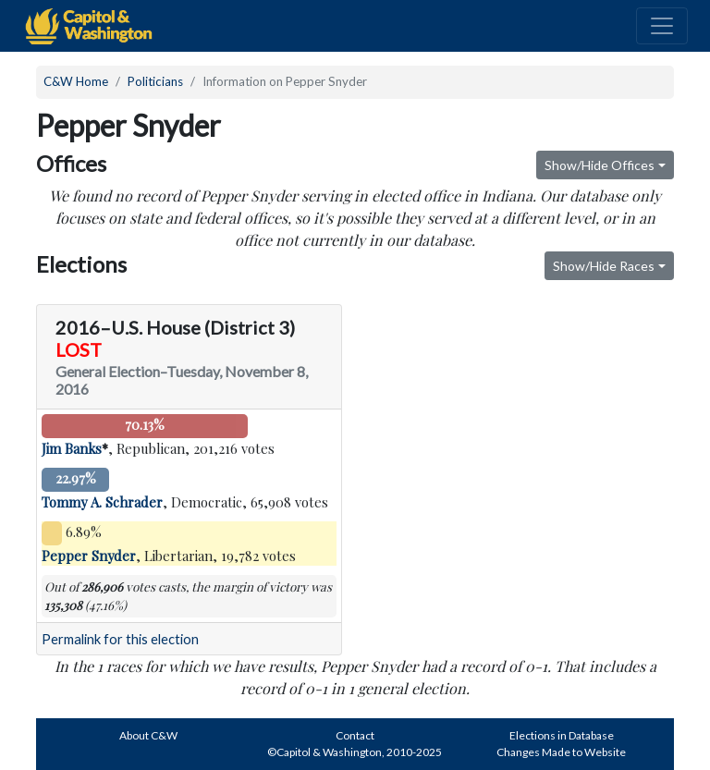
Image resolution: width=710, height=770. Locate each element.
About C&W (148, 735)
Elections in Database (561, 735)
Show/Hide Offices (600, 165)
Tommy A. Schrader (102, 502)
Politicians (155, 81)
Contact (355, 735)
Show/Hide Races (604, 266)
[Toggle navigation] (662, 25)
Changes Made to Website (561, 752)
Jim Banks (72, 448)
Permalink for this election (120, 639)
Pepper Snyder (89, 555)
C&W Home (75, 81)
